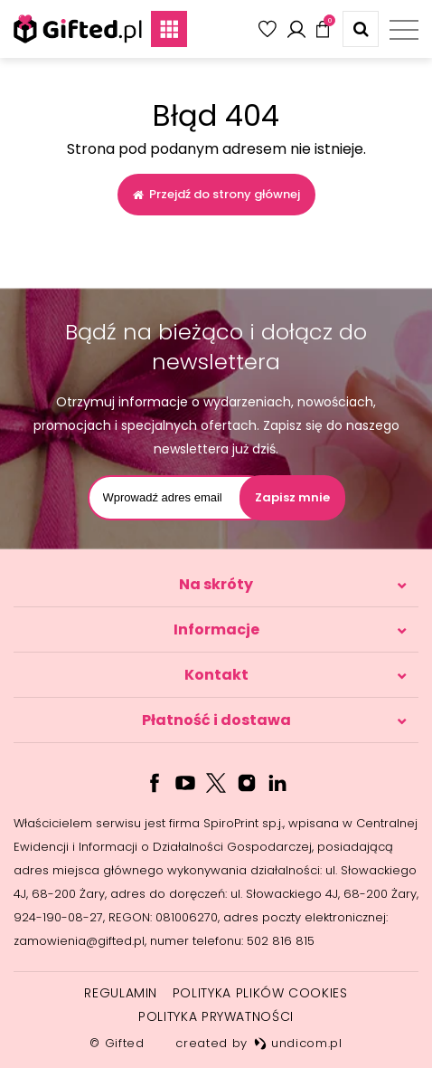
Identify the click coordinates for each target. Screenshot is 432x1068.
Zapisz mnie (292, 497)
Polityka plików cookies (260, 993)
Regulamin (120, 993)
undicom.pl (298, 1043)
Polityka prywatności (216, 1016)
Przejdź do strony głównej (216, 194)
